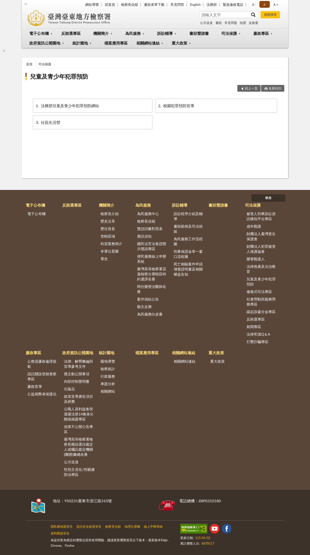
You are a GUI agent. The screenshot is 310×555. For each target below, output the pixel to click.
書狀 (219, 23)
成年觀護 (254, 226)
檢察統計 (108, 369)
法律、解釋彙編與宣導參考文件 (78, 363)
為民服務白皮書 (150, 314)
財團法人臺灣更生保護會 (261, 236)
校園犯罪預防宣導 (175, 105)
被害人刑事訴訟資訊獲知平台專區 (261, 216)
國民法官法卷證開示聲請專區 (151, 246)
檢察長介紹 (110, 213)
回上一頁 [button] (251, 88)
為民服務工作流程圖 (188, 241)
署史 (104, 258)
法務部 (212, 4)
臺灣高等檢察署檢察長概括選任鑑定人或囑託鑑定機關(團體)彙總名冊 (78, 447)
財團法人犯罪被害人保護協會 (261, 249)
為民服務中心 (148, 213)
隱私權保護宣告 (62, 526)
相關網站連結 (148, 43)
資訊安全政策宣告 (88, 526)
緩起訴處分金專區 (261, 311)
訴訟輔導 (165, 33)
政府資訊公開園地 (44, 43)
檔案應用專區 (116, 43)
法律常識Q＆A (258, 334)
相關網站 (108, 391)
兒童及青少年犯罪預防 (59, 76)
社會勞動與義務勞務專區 (261, 301)
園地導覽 (108, 361)
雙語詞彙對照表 (150, 228)
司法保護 (229, 33)
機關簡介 (101, 33)
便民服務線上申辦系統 (151, 258)
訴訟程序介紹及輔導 (188, 216)
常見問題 (231, 23)
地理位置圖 (132, 526)
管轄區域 (108, 236)
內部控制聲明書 (76, 381)
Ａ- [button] (253, 4)
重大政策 (179, 43)
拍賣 (243, 23)
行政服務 (108, 376)
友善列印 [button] (275, 88)
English (195, 4)
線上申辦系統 (153, 526)
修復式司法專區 (259, 291)
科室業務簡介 (111, 243)
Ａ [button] (264, 4)
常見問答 (177, 4)
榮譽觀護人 (256, 259)
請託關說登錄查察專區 (41, 376)
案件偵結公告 (148, 299)
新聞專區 (254, 326)
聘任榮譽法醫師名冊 (151, 289)
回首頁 (110, 4)
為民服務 (133, 33)
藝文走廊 (144, 306)
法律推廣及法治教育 (261, 269)
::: (25, 4)
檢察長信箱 (129, 4)
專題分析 (108, 384)
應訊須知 (144, 236)
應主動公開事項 (76, 374)
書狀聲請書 (199, 33)
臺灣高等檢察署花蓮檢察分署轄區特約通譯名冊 (151, 274)
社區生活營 (47, 122)
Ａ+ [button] (275, 4)
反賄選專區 (71, 33)
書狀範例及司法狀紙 (188, 228)
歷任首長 (108, 228)
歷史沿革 (108, 221)
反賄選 (253, 23)
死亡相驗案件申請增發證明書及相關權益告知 (188, 269)
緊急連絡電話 (233, 4)
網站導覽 (92, 4)
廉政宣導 (34, 386)
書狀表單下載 (154, 4)
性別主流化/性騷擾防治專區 (79, 472)
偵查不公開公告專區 (78, 429)
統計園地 (80, 43)
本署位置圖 (110, 251)
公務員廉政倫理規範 (41, 363)
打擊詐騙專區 (257, 341)
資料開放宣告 (60, 533)
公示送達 (206, 23)
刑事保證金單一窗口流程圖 (188, 254)
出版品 (69, 389)
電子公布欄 (39, 33)
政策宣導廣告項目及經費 (78, 399)
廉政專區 (261, 33)
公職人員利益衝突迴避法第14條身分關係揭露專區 (78, 414)
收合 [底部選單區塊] (268, 198)
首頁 (29, 64)
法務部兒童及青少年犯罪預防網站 (67, 105)
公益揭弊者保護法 (41, 394)
